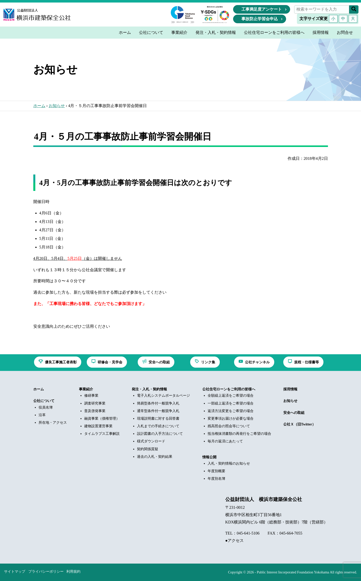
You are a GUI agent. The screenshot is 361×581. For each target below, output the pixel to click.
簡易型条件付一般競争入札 (158, 403)
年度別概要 (216, 471)
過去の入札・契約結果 (154, 457)
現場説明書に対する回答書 (158, 418)
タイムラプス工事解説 (102, 434)
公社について (43, 401)
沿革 (42, 415)
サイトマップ (14, 571)
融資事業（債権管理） (102, 418)
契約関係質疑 (147, 449)
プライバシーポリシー (46, 571)
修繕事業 (91, 395)
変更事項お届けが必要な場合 (231, 418)
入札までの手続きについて (158, 426)
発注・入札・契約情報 (149, 389)
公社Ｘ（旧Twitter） (299, 424)
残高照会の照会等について (229, 426)
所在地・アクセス (53, 422)
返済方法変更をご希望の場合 (231, 411)
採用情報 (290, 389)
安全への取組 (293, 413)
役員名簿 (46, 407)
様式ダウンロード (151, 441)
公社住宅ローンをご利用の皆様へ (228, 389)
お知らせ (57, 106)
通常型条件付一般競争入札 (158, 411)
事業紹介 (86, 389)
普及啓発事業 (94, 411)
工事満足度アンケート (261, 9)
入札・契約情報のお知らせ (229, 463)
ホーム (39, 106)
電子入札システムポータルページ (163, 395)
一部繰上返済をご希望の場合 (231, 403)
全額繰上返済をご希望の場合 (231, 395)
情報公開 (209, 457)
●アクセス (234, 540)
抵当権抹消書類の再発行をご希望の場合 (239, 434)
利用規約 (73, 571)
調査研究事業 (94, 403)
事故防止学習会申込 (259, 19)
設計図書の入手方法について (160, 434)
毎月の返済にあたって (225, 441)
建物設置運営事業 (98, 426)
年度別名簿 (216, 479)
